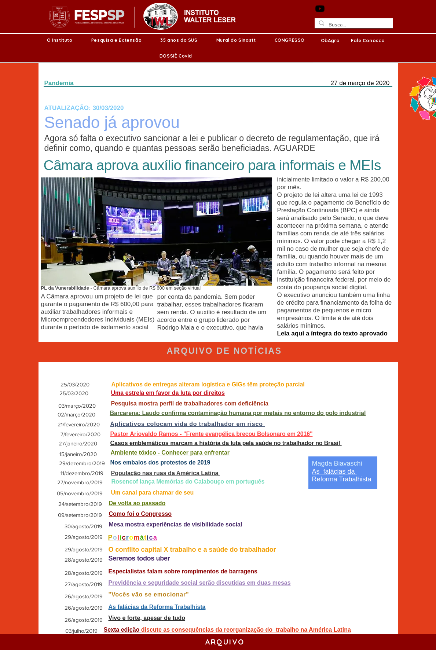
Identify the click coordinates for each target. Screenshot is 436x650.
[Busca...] (353, 25)
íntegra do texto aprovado (349, 333)
